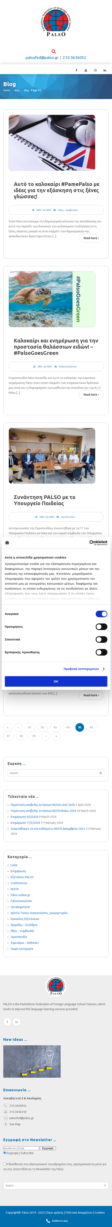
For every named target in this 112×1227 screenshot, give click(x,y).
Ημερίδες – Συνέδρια (24, 932)
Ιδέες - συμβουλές (68, 212)
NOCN (14, 897)
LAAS (14, 873)
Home (6, 92)
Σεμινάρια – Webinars (25, 950)
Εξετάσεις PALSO (22, 885)
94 (68, 735)
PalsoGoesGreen (68, 370)
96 (91, 735)
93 (55, 735)
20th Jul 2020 (46, 522)
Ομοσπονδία (68, 522)
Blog (16, 92)
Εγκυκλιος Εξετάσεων (25, 926)
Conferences (19, 891)
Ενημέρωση (18, 879)
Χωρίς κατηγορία (22, 956)
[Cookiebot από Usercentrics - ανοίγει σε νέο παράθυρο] (89, 543)
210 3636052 (74, 59)
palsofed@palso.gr (42, 59)
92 (42, 735)
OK (56, 681)
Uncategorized (20, 914)
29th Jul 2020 (44, 370)
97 (8, 744)
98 (21, 744)
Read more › (91, 240)
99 (34, 744)
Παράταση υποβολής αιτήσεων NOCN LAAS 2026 (43, 812)
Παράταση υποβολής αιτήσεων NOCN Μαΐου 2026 (43, 818)
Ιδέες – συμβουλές (22, 938)
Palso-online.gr (20, 902)
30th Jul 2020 (43, 212)
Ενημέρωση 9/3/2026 (24, 824)
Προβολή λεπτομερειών (81, 669)
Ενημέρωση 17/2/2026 (25, 830)
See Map (12, 1132)
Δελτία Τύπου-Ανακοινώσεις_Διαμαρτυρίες (39, 920)
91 (29, 735)
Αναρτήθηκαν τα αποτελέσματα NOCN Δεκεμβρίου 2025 (48, 836)
